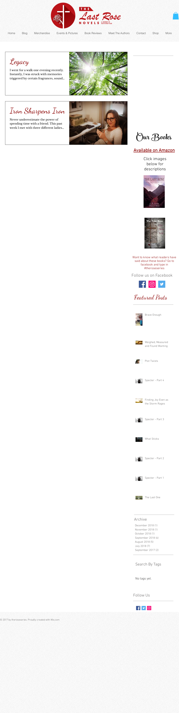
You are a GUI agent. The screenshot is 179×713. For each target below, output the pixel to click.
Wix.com (55, 619)
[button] (176, 16)
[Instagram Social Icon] (152, 284)
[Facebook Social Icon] (142, 284)
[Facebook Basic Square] (138, 608)
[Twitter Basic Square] (144, 608)
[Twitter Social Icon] (161, 284)
